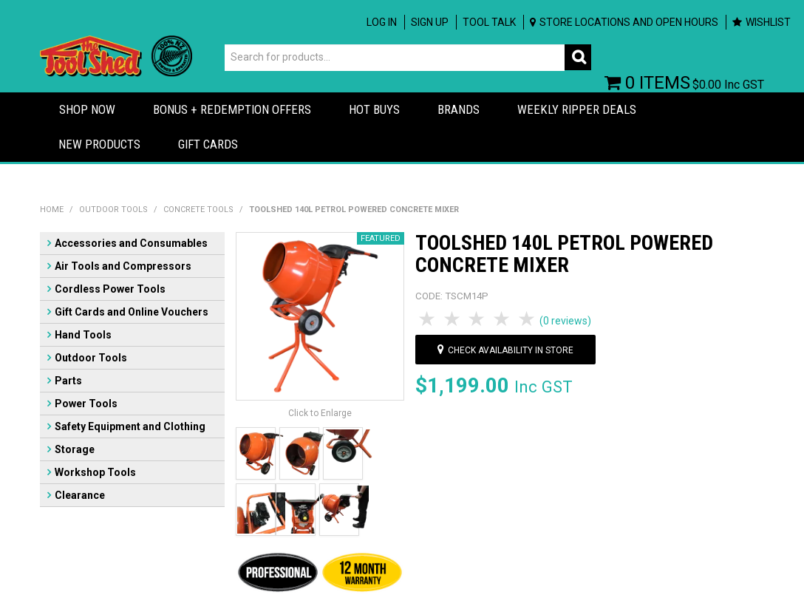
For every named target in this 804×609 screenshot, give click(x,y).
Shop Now (87, 109)
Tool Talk (489, 22)
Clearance (80, 495)
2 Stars (453, 319)
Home (52, 209)
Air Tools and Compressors (123, 266)
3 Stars (478, 319)
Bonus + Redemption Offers (232, 109)
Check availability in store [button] (510, 350)
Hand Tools (83, 335)
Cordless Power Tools (110, 289)
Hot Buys (374, 109)
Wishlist (768, 22)
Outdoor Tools (113, 209)
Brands (458, 109)
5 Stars (527, 319)
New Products (99, 144)
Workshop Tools (95, 472)
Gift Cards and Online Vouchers (131, 312)
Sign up (430, 22)
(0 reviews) (565, 321)
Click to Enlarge (320, 413)
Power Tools (86, 403)
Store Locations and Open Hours (628, 22)
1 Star (427, 319)
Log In (382, 22)
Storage (75, 449)
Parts (68, 381)
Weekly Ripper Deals (576, 109)
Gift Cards (208, 144)
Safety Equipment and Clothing (130, 426)
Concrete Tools (198, 209)
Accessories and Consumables (131, 243)
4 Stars (502, 319)
